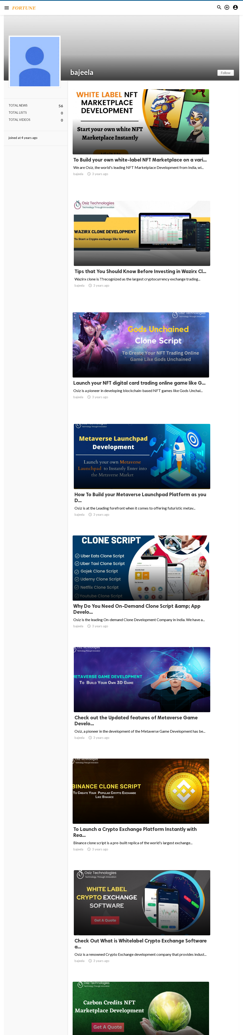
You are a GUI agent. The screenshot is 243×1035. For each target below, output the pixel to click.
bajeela (81, 72)
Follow (225, 73)
